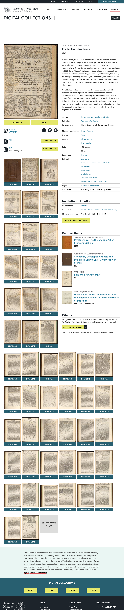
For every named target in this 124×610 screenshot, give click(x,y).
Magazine (65, 2)
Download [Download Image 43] (12, 509)
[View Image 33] (49, 430)
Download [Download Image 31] (12, 444)
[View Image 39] (49, 462)
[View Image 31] (12, 430)
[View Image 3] (49, 170)
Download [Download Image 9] (49, 249)
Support (115, 9)
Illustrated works (81, 45)
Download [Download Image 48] (104, 509)
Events (90, 2)
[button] (85, 327)
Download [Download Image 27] (49, 411)
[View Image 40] (67, 462)
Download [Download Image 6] (49, 216)
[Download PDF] (6, 141)
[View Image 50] (30, 527)
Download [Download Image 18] (49, 346)
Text (83, 135)
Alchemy (85, 159)
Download (17, 122)
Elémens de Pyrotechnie (87, 274)
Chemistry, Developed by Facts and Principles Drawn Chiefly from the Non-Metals (96, 259)
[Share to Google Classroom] (56, 130)
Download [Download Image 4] (12, 216)
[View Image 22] (67, 364)
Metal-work (86, 170)
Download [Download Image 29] (85, 411)
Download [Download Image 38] (30, 477)
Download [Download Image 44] (30, 509)
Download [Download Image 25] (12, 411)
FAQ (51, 590)
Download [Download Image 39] (49, 477)
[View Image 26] (30, 397)
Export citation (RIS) (73, 327)
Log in (93, 590)
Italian (84, 155)
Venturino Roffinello (89, 121)
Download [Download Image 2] (30, 184)
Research (88, 9)
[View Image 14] (30, 299)
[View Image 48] (104, 495)
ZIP (10, 148)
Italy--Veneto (87, 131)
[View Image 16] (12, 332)
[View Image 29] (85, 398)
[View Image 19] (12, 365)
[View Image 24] (104, 365)
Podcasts (79, 2)
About (53, 2)
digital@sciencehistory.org (35, 572)
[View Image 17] (30, 332)
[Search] (82, 18)
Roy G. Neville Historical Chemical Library (99, 209)
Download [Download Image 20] (30, 379)
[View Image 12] (49, 267)
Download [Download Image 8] (30, 249)
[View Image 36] (104, 430)
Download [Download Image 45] (49, 509)
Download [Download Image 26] (30, 411)
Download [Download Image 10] (12, 281)
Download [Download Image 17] (30, 346)
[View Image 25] (12, 397)
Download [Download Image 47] (85, 509)
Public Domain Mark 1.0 (91, 185)
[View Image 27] (49, 397)
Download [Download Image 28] (67, 411)
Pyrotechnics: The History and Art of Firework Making (94, 241)
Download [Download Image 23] (85, 379)
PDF (10, 140)
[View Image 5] (30, 202)
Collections (62, 9)
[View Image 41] (85, 462)
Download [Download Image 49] (12, 542)
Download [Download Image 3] (49, 184)
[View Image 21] (49, 365)
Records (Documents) (84, 292)
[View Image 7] (12, 235)
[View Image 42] (104, 462)
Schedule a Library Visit (106, 607)
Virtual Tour (73, 607)
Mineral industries (89, 177)
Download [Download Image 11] (30, 281)
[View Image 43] (12, 495)
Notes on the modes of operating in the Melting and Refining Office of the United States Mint (96, 297)
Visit (49, 9)
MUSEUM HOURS (75, 603)
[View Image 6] (49, 202)
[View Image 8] (30, 234)
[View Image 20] (30, 364)
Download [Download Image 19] (12, 379)
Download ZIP (49, 148)
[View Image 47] (85, 495)
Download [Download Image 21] (49, 379)
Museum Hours (109, 2)
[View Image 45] (49, 496)
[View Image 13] (12, 300)
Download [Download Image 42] (104, 477)
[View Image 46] (67, 495)
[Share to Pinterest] (50, 130)
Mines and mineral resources (94, 181)
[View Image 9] (49, 235)
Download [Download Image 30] (104, 411)
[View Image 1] (12, 170)
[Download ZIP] (6, 149)
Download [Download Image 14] (30, 314)
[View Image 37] (12, 462)
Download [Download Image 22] (67, 379)
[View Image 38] (30, 462)
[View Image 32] (30, 429)
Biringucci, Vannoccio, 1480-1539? (95, 117)
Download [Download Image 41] (85, 477)
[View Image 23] (85, 365)
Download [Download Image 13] (12, 314)
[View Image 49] (12, 528)
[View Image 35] (85, 430)
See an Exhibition (103, 603)
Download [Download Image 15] (49, 314)
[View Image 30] (104, 397)
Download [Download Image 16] (12, 346)
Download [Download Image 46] (67, 509)
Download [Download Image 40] (67, 477)
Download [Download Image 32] (30, 444)
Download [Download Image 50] (30, 542)
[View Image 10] (12, 267)
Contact (72, 590)
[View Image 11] (30, 267)
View (44, 122)
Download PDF (49, 140)
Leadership (44, 607)
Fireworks (85, 166)
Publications (80, 237)
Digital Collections (27, 17)
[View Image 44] (30, 495)
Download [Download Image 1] (12, 184)
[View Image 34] (67, 430)
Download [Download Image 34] (67, 444)
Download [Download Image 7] (12, 249)
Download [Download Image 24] (104, 379)
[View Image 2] (30, 170)
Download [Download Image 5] (30, 216)
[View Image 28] (67, 397)
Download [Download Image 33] (49, 444)
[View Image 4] (12, 202)
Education (102, 9)
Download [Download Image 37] (12, 477)
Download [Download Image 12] (49, 281)
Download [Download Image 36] (104, 444)
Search (115, 18)
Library (84, 205)
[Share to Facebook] (44, 130)
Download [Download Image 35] (85, 444)
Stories (75, 9)
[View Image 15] (49, 299)
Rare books (67, 45)
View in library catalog (76, 220)
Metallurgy (86, 174)
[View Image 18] (49, 332)
